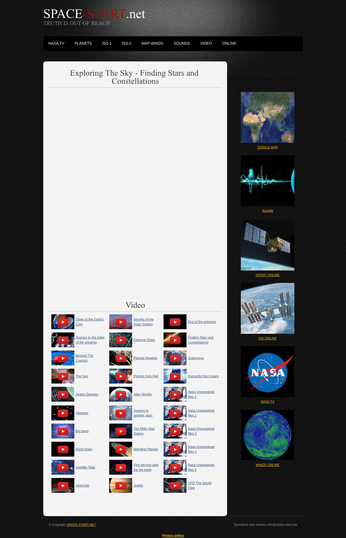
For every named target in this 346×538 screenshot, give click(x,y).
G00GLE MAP (267, 147)
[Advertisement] (135, 137)
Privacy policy (173, 535)
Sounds (267, 211)
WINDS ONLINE (268, 465)
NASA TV (267, 402)
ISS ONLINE (267, 338)
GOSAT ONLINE (268, 275)
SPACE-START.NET (81, 525)
